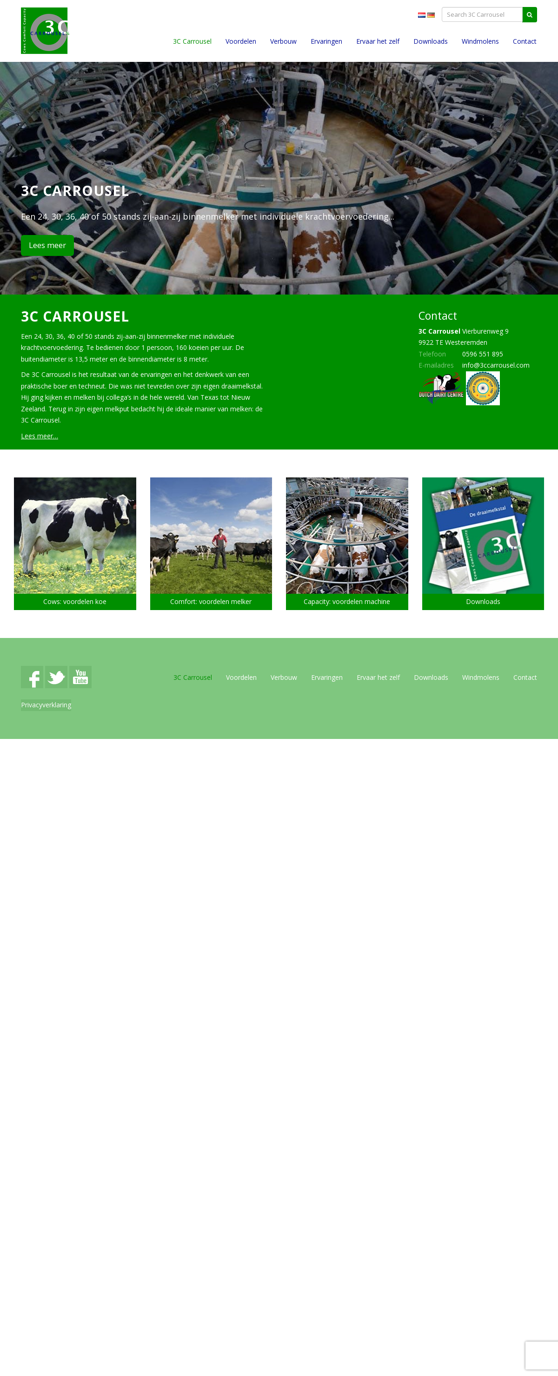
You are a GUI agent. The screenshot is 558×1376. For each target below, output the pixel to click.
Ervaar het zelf (377, 41)
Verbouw (283, 41)
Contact (525, 41)
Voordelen (241, 41)
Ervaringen (326, 41)
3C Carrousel (192, 41)
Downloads (430, 41)
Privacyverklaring (46, 704)
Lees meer (47, 245)
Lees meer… (39, 435)
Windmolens (480, 41)
